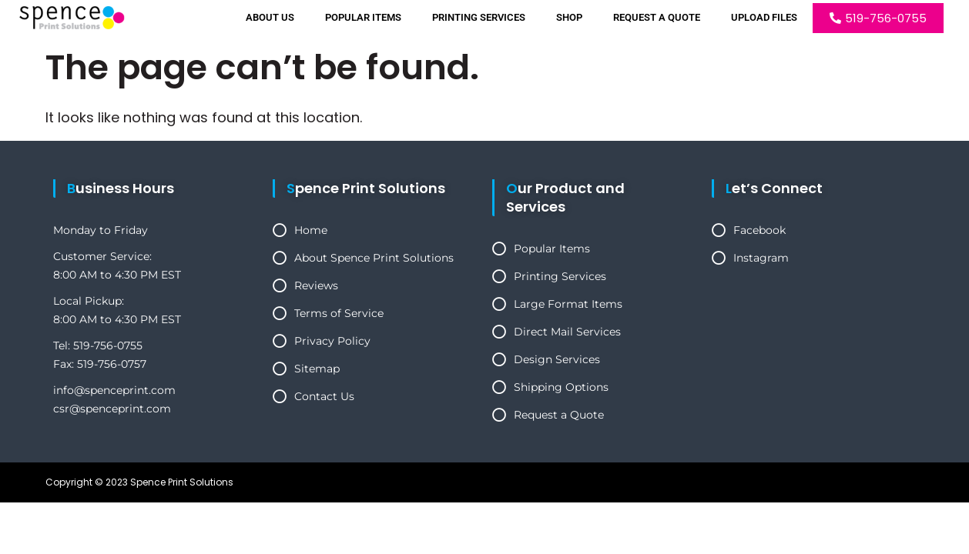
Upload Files (764, 17)
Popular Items (363, 17)
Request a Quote (656, 17)
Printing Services (478, 17)
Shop (569, 17)
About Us (270, 17)
